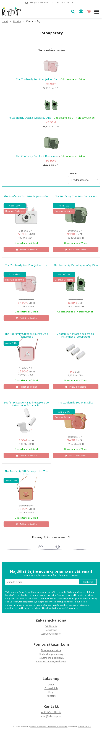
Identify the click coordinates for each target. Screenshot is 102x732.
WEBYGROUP (84, 726)
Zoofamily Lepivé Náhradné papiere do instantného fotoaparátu (26, 404)
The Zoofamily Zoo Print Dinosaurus (37, 156)
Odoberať (88, 582)
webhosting (62, 726)
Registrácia (51, 630)
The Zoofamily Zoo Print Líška (75, 402)
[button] (73, 11)
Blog (51, 692)
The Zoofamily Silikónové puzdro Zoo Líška (26, 473)
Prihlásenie (51, 626)
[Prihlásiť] (81, 11)
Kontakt (51, 696)
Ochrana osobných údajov (51, 661)
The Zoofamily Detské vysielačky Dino (29, 117)
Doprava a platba (51, 650)
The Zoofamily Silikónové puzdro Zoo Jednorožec (26, 335)
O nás (51, 684)
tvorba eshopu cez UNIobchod (43, 726)
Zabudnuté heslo (51, 633)
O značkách (51, 688)
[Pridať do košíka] (26, 249)
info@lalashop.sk (39, 2)
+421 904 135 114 (64, 2)
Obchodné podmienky (51, 654)
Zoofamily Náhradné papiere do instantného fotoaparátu (75, 335)
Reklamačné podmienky (51, 658)
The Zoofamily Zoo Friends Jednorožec (26, 196)
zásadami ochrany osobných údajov (38, 595)
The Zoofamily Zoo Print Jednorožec (37, 79)
